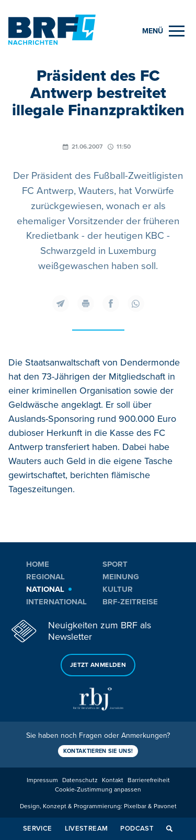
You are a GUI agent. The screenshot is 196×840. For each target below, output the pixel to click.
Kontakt (112, 780)
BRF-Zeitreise (130, 601)
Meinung (120, 576)
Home (37, 564)
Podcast (137, 828)
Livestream (86, 828)
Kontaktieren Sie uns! (98, 751)
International (56, 601)
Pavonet (165, 806)
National (45, 589)
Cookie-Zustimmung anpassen (98, 790)
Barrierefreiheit (149, 780)
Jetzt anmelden (98, 665)
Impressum (42, 780)
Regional (45, 576)
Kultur (117, 589)
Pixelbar (135, 806)
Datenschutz (80, 780)
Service (37, 828)
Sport (115, 564)
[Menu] (163, 31)
